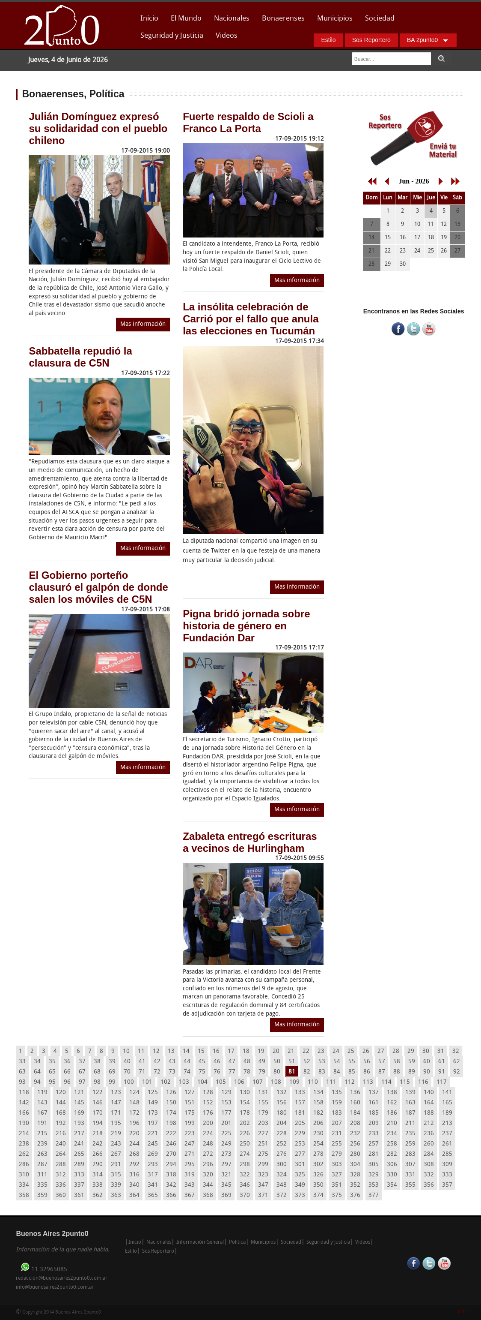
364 (134, 1195)
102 (165, 1082)
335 (42, 1185)
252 (281, 1144)
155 (263, 1103)
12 (156, 1051)
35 (52, 1061)
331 (410, 1175)
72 (157, 1072)
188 (429, 1113)
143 (42, 1103)
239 (42, 1144)
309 (447, 1164)
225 (226, 1134)
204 (281, 1123)
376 (355, 1195)
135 (337, 1092)
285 (447, 1154)
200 (208, 1123)
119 (42, 1092)
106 (239, 1082)
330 (392, 1175)
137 (373, 1092)
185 (373, 1113)
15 (201, 1051)
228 (281, 1134)
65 (52, 1072)
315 (116, 1175)
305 (373, 1164)
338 (97, 1185)
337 (79, 1185)
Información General (200, 1242)
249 (226, 1144)
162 (392, 1103)
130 (245, 1092)
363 (116, 1195)
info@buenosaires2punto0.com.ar (55, 1287)
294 (171, 1164)
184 (355, 1113)
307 (410, 1164)
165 (447, 1103)
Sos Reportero (371, 39)
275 (263, 1154)
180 (281, 1113)
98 (97, 1082)
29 (410, 1051)
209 (373, 1123)
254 (318, 1144)
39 (112, 1061)
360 (61, 1195)
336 (61, 1185)
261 (447, 1144)
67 (82, 1072)
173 (153, 1113)
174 (171, 1113)
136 (355, 1092)
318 (171, 1175)
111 (331, 1082)
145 (79, 1103)
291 (116, 1164)
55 (351, 1061)
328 (355, 1175)
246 (171, 1144)
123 (116, 1092)
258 (392, 1144)
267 (116, 1154)
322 (245, 1175)
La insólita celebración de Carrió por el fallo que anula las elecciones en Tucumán (250, 319)
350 (318, 1185)
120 (61, 1092)
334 (24, 1185)
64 (37, 1072)
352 (355, 1185)
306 (392, 1164)
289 (79, 1164)
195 (116, 1123)
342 (171, 1185)
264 (61, 1154)
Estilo (328, 39)
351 (337, 1185)
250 (245, 1144)
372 (281, 1195)
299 (263, 1164)
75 (202, 1072)
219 (116, 1134)
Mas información (143, 324)
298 (245, 1164)
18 (246, 1051)
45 (202, 1061)
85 (351, 1072)
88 (396, 1072)
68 (97, 1072)
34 (37, 1061)
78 (246, 1072)
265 (79, 1154)
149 (153, 1103)
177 (226, 1113)
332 (429, 1175)
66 (67, 1072)
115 (405, 1082)
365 (153, 1195)
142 (24, 1103)
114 (386, 1082)
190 (24, 1123)
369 (226, 1195)
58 (396, 1061)
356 (429, 1185)
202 (245, 1123)
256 (355, 1144)
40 (127, 1061)
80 (276, 1072)
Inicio (149, 18)
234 (392, 1134)
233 (373, 1134)
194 (97, 1123)
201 (226, 1123)
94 (37, 1082)
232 (355, 1134)
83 (321, 1072)
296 (208, 1164)
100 (129, 1082)
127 (189, 1092)
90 (426, 1072)
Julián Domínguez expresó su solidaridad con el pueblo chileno (98, 128)
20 (276, 1051)
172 (134, 1113)
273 (226, 1154)
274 (245, 1154)
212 (429, 1123)
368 (208, 1195)
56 (366, 1061)
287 (42, 1164)
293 (153, 1164)
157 (300, 1103)
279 (337, 1154)
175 (189, 1113)
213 (447, 1123)
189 (447, 1113)
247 (189, 1144)
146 (97, 1103)
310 (24, 1175)
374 (318, 1195)
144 (61, 1103)
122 (97, 1092)
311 (42, 1175)
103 (184, 1082)
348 (281, 1185)
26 (365, 1051)
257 (373, 1144)
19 (261, 1051)
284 (429, 1154)
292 (134, 1164)
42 (157, 1061)
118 (24, 1092)
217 (79, 1134)
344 (208, 1185)
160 (355, 1103)
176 (208, 1113)
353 (373, 1185)
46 (217, 1061)
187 (410, 1113)
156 (281, 1103)
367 (189, 1195)
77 (232, 1072)
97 (82, 1082)
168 (61, 1113)
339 (116, 1185)
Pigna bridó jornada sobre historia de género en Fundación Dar (246, 625)
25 (350, 1051)
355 (410, 1185)
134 (318, 1092)
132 (281, 1092)
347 (263, 1185)
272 (208, 1154)
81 (291, 1072)
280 (355, 1154)
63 (22, 1072)
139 (410, 1092)
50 (276, 1061)
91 (441, 1072)
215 (42, 1134)
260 (429, 1144)
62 (456, 1061)
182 (318, 1113)
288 (61, 1164)
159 (337, 1103)
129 (226, 1092)
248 (208, 1144)
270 (171, 1154)
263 (42, 1154)
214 (24, 1134)
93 (22, 1082)
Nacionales (231, 18)
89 (411, 1072)
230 (318, 1134)
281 (373, 1154)
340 (134, 1185)
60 (426, 1061)
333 (447, 1175)
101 (147, 1082)
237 (447, 1134)
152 (208, 1103)
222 (171, 1134)
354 (392, 1185)
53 (321, 1061)
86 (366, 1072)
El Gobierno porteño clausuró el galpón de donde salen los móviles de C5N (98, 587)
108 (276, 1082)
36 (67, 1061)
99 (112, 1082)
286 (24, 1164)
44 (187, 1061)
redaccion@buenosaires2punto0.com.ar (61, 1278)
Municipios (335, 18)
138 (392, 1092)
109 (294, 1082)
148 (134, 1103)
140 (429, 1092)
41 (142, 1061)
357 (447, 1185)
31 (440, 1051)
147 (116, 1103)
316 (134, 1175)
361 (79, 1195)
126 (171, 1092)
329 (373, 1175)
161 (373, 1103)
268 (134, 1154)
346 (245, 1185)
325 (300, 1175)
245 (153, 1144)
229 (300, 1134)
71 (142, 1072)
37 (82, 1061)
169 (79, 1113)
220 (134, 1134)
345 (226, 1185)
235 (410, 1134)
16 (216, 1051)
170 (97, 1113)
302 (318, 1164)
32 (455, 1051)
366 (171, 1195)
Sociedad (380, 18)
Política (237, 1242)
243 (116, 1144)
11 (141, 1051)
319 (189, 1175)
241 (79, 1144)
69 (112, 1072)
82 (306, 1072)
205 (300, 1123)
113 (368, 1082)
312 (61, 1175)
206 (318, 1123)
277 (300, 1154)
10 (126, 1051)
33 (22, 1061)
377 (373, 1195)
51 (291, 1061)
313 (79, 1175)
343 (189, 1185)
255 (337, 1144)
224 (208, 1134)
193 (79, 1123)
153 (226, 1103)
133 (300, 1092)
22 (306, 1051)
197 (153, 1123)
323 (263, 1175)
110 (313, 1082)
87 (381, 1072)
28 (395, 1051)
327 (337, 1175)
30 (425, 1051)
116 (423, 1082)
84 (336, 1072)
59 (411, 1061)
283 (410, 1154)
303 (337, 1164)
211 (410, 1123)
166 (24, 1113)
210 (392, 1123)
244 (134, 1144)
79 (261, 1072)
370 (245, 1195)
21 (291, 1051)
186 (392, 1113)
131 (263, 1092)
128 (208, 1092)
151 (189, 1103)
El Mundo (186, 18)
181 (300, 1113)
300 (281, 1164)
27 (380, 1051)
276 (281, 1154)
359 (42, 1195)
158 (318, 1103)
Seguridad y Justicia (171, 35)
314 (97, 1175)
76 (217, 1072)
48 (246, 1061)
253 (300, 1144)
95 (52, 1082)
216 (61, 1134)
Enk (461, 1312)
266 (97, 1154)
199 (189, 1123)
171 (116, 1113)
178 (245, 1113)
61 (441, 1061)
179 (263, 1113)
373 (300, 1195)
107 (257, 1082)
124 (134, 1092)
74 (187, 1072)
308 (429, 1164)
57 (381, 1061)
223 (189, 1134)
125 (153, 1092)
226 (245, 1134)
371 (263, 1195)
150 (171, 1103)
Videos (227, 35)
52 (306, 1061)
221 (153, 1134)
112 (349, 1082)
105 (221, 1082)
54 (336, 1061)
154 (245, 1103)
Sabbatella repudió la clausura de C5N (80, 357)
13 (171, 1051)
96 (67, 1082)
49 (261, 1061)
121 (79, 1092)
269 (153, 1154)
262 (24, 1154)
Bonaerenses (281, 21)
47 (232, 1061)
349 (300, 1185)
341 (153, 1185)
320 (208, 1175)
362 (97, 1195)
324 (281, 1175)
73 (172, 1072)
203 (263, 1123)
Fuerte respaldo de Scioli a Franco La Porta (248, 122)
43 (172, 1061)
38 (97, 1061)
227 (263, 1134)
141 (447, 1092)
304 (355, 1164)
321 (226, 1175)
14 (186, 1051)
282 (392, 1154)
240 (61, 1144)
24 (336, 1051)
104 (202, 1082)
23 (321, 1051)
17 (231, 1051)
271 (189, 1154)
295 (189, 1164)
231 (337, 1134)
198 (171, 1123)
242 (97, 1144)
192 (61, 1123)
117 (441, 1082)
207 (337, 1123)
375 (337, 1195)
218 (97, 1134)
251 (263, 1144)
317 (153, 1175)
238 (24, 1144)
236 (429, 1134)
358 (24, 1195)
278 (318, 1154)
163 (410, 1103)
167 (42, 1113)
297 (226, 1164)
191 (42, 1123)
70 (127, 1072)
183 (337, 1113)
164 (429, 1103)
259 (410, 1144)
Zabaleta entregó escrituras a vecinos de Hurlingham (250, 842)
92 (456, 1072)
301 (300, 1164)
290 (97, 1164)
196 (134, 1123)
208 (355, 1123)
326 (318, 1175)
